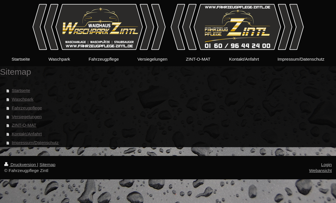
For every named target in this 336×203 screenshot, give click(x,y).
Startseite (21, 90)
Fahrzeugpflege (27, 107)
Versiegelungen (27, 116)
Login (326, 164)
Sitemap (47, 164)
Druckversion (20, 164)
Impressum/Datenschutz (35, 142)
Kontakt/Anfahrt (27, 133)
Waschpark (22, 99)
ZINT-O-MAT (24, 125)
